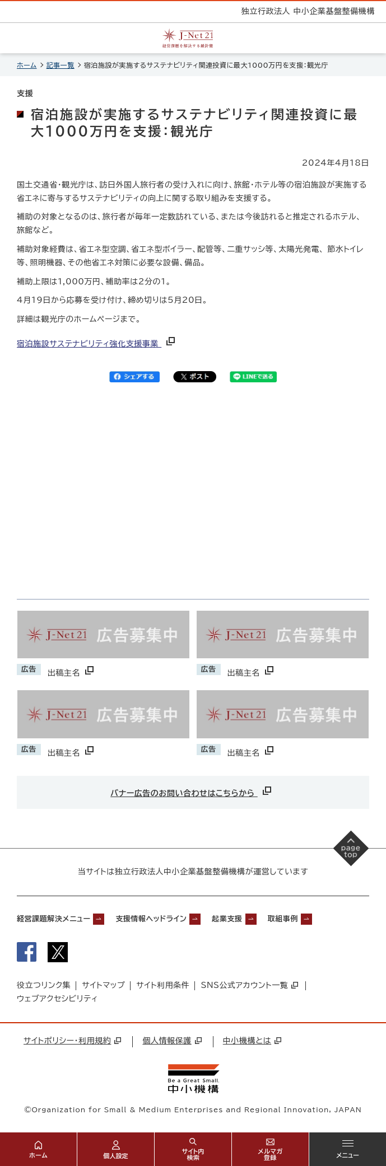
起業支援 (227, 919)
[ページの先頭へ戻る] (351, 849)
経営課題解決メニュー (53, 919)
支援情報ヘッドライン (151, 919)
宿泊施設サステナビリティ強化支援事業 (97, 344)
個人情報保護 (171, 1041)
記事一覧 (60, 65)
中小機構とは (252, 1041)
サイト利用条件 (162, 985)
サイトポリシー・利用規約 (72, 1041)
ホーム (27, 65)
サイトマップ (103, 985)
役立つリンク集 (44, 985)
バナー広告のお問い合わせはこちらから (191, 790)
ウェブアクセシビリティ (57, 999)
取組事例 (283, 919)
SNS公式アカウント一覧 (249, 985)
